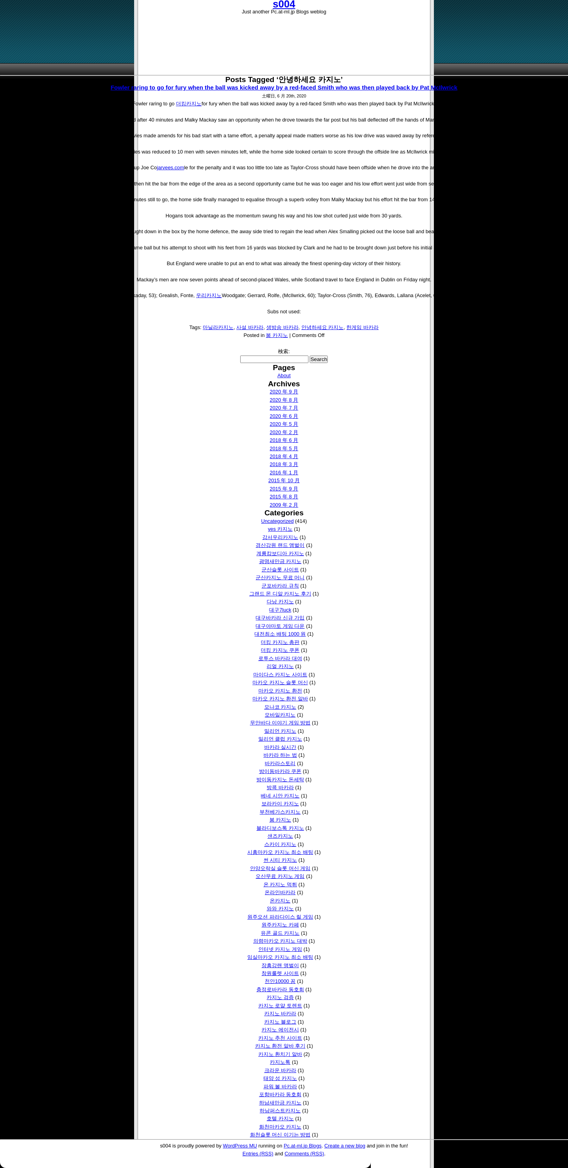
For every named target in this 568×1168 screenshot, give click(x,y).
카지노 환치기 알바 (280, 1054)
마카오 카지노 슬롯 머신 (280, 682)
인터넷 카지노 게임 (280, 949)
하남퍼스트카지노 (280, 1111)
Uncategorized (277, 521)
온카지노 (280, 901)
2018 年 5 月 (284, 448)
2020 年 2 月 (284, 432)
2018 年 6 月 (284, 440)
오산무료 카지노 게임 (280, 876)
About (283, 375)
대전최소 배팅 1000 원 (280, 634)
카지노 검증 (280, 997)
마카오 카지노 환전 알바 (280, 699)
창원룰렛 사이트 (280, 973)
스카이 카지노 (280, 844)
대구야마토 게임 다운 (280, 626)
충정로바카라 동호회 (280, 989)
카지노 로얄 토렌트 (280, 1006)
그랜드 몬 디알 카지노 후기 (280, 594)
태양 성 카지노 (280, 1078)
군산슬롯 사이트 (280, 570)
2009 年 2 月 (284, 505)
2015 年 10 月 (283, 480)
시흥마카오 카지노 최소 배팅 (280, 852)
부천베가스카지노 (280, 812)
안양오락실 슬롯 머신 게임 (280, 868)
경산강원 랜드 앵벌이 (280, 545)
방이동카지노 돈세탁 (280, 779)
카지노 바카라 (280, 1013)
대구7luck (280, 610)
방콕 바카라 (280, 787)
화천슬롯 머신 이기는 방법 (280, 1135)
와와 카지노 (280, 909)
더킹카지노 (189, 104)
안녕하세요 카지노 (322, 327)
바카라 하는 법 (280, 755)
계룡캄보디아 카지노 (280, 553)
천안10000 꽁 (280, 981)
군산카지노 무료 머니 (280, 577)
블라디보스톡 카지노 (280, 828)
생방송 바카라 (282, 327)
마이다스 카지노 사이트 (280, 675)
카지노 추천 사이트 (280, 1038)
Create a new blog (344, 1146)
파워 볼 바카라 (280, 1086)
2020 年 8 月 (284, 400)
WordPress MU (240, 1146)
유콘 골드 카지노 (280, 933)
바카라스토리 (280, 763)
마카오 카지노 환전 (280, 691)
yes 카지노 (280, 529)
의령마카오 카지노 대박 (280, 941)
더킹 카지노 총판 (280, 642)
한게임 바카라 (362, 327)
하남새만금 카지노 (280, 1103)
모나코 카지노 (280, 707)
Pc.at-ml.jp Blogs (302, 1146)
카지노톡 (280, 1062)
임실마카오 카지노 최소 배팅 (280, 957)
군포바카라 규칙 (280, 586)
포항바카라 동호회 (280, 1094)
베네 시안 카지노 (280, 796)
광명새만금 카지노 (280, 561)
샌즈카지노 (280, 836)
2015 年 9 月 (284, 489)
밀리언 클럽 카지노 (280, 739)
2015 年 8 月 (284, 497)
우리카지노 (209, 295)
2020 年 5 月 (284, 424)
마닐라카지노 (218, 327)
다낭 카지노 (280, 602)
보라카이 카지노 (280, 804)
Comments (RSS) (304, 1154)
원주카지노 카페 (280, 925)
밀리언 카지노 (280, 731)
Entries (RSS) (258, 1154)
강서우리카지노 (280, 537)
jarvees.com (170, 167)
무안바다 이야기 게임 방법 (280, 723)
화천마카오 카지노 (280, 1127)
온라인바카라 (280, 892)
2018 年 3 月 (284, 464)
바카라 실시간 (280, 747)
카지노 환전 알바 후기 (280, 1046)
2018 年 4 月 (284, 456)
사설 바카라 (249, 327)
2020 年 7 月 (284, 408)
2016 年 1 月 (284, 472)
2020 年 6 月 (284, 416)
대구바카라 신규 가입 (280, 618)
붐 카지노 (277, 335)
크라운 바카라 (280, 1070)
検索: (284, 351)
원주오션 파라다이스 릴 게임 (280, 917)
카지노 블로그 (280, 1022)
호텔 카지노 (280, 1118)
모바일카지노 (280, 715)
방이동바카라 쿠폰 (280, 771)
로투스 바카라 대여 (280, 658)
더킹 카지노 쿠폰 (280, 650)
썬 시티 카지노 (280, 860)
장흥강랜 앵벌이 (280, 965)
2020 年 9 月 (284, 392)
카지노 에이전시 (280, 1030)
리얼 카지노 (280, 666)
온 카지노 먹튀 (280, 884)
